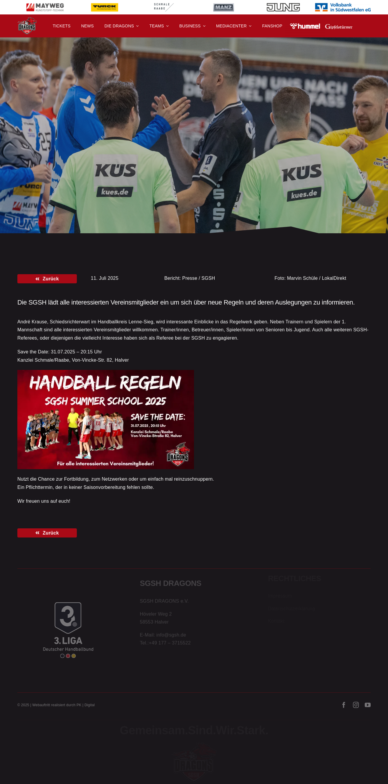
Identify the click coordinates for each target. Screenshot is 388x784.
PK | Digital (86, 706)
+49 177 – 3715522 (170, 643)
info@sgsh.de (171, 635)
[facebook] (344, 706)
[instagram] (356, 706)
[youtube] (368, 706)
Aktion (59, 130)
